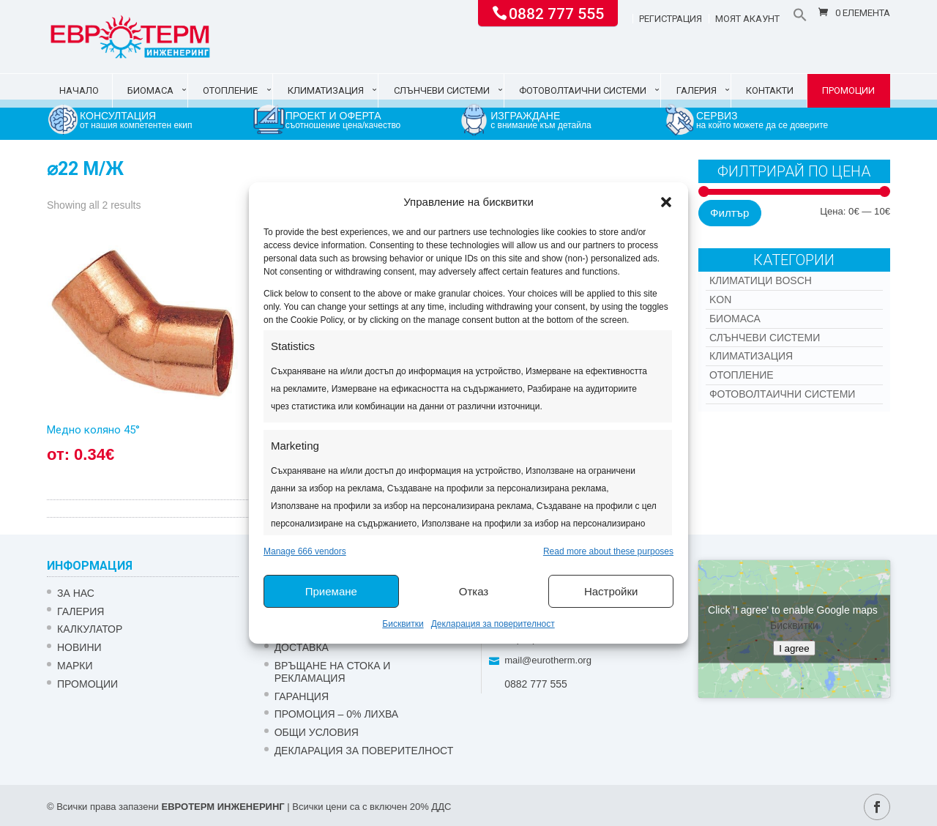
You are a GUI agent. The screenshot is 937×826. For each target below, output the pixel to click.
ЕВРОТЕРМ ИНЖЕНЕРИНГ (222, 806)
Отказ (473, 591)
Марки (75, 665)
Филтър (729, 212)
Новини (79, 647)
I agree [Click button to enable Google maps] (794, 648)
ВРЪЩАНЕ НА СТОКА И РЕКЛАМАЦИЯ (333, 672)
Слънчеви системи (442, 90)
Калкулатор (89, 629)
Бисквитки (402, 624)
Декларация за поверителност (493, 624)
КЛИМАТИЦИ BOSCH (760, 280)
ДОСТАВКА (302, 647)
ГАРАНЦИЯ (302, 696)
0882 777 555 (556, 12)
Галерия (696, 90)
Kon (720, 299)
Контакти (770, 90)
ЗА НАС (75, 593)
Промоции (848, 90)
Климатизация (326, 90)
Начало (79, 90)
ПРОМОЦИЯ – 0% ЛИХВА (337, 714)
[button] (666, 202)
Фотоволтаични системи (582, 90)
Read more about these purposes (608, 551)
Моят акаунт (747, 19)
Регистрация (670, 19)
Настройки (611, 591)
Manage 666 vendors (305, 551)
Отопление (230, 90)
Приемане (331, 591)
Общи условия (317, 732)
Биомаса (150, 90)
